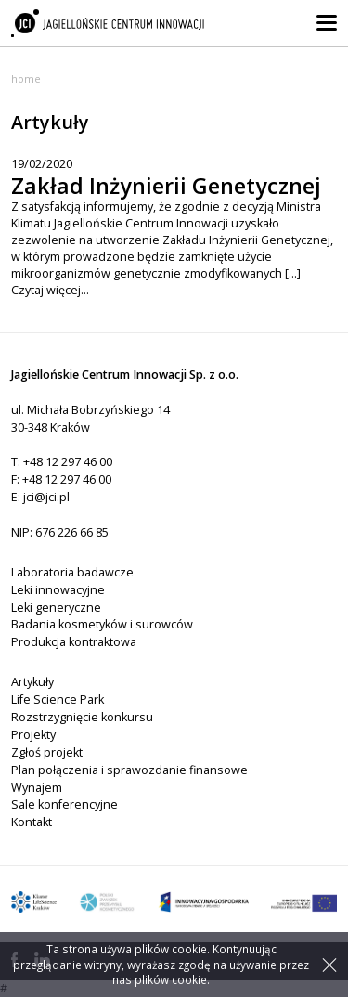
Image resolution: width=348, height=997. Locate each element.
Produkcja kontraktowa (73, 642)
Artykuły (32, 682)
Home (26, 78)
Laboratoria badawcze (72, 572)
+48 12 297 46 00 (67, 462)
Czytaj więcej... (50, 290)
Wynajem (36, 788)
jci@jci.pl (46, 497)
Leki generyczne (56, 607)
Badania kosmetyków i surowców (102, 624)
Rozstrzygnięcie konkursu (82, 717)
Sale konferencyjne (64, 804)
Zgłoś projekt (47, 752)
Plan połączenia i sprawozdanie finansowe (129, 770)
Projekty (33, 735)
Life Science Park (57, 699)
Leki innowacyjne (58, 590)
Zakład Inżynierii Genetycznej (166, 186)
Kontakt (31, 822)
